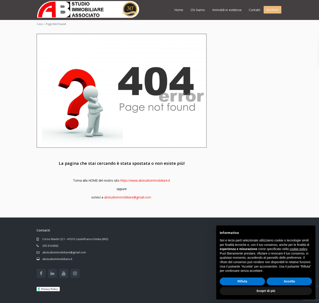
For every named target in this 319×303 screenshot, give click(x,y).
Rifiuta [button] (242, 281)
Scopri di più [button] (266, 291)
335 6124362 (50, 246)
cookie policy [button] (298, 249)
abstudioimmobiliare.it (57, 259)
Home (178, 10)
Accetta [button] (289, 281)
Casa (40, 24)
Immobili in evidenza (226, 10)
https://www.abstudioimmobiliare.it (145, 180)
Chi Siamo (198, 10)
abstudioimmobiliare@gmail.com (127, 197)
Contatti (254, 10)
